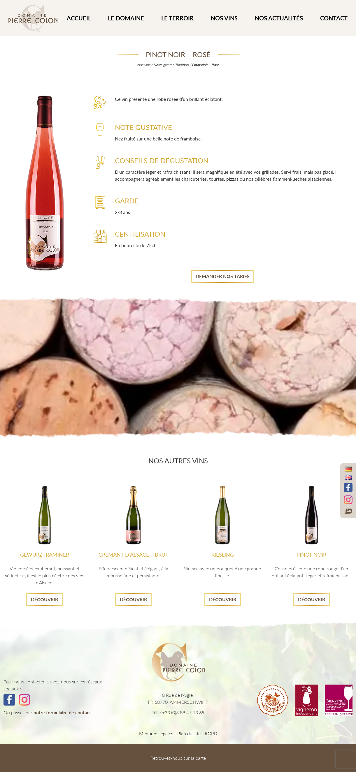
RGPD (211, 733)
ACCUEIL (79, 18)
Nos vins (224, 18)
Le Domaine (126, 18)
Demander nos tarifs (223, 276)
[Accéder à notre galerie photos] (348, 511)
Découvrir (44, 599)
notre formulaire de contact (62, 712)
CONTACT (334, 18)
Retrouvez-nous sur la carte (178, 758)
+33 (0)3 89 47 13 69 (183, 712)
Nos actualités (279, 18)
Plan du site (189, 733)
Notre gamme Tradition (171, 65)
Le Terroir (177, 18)
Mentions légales (156, 733)
